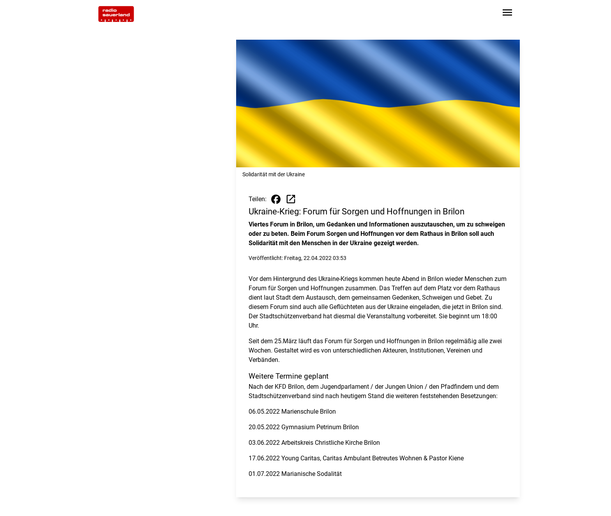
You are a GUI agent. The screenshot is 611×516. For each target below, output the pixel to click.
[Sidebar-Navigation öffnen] (507, 13)
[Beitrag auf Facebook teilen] (276, 199)
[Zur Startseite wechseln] (116, 14)
